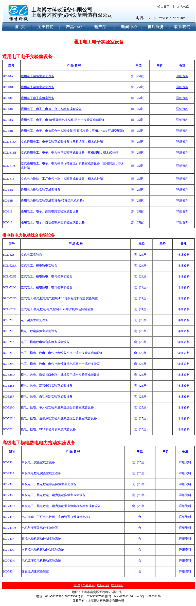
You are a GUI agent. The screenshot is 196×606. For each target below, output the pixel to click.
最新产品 (103, 585)
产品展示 (88, 585)
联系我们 (117, 585)
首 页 (77, 585)
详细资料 (182, 141)
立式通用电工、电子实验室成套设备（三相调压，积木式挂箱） (63, 141)
